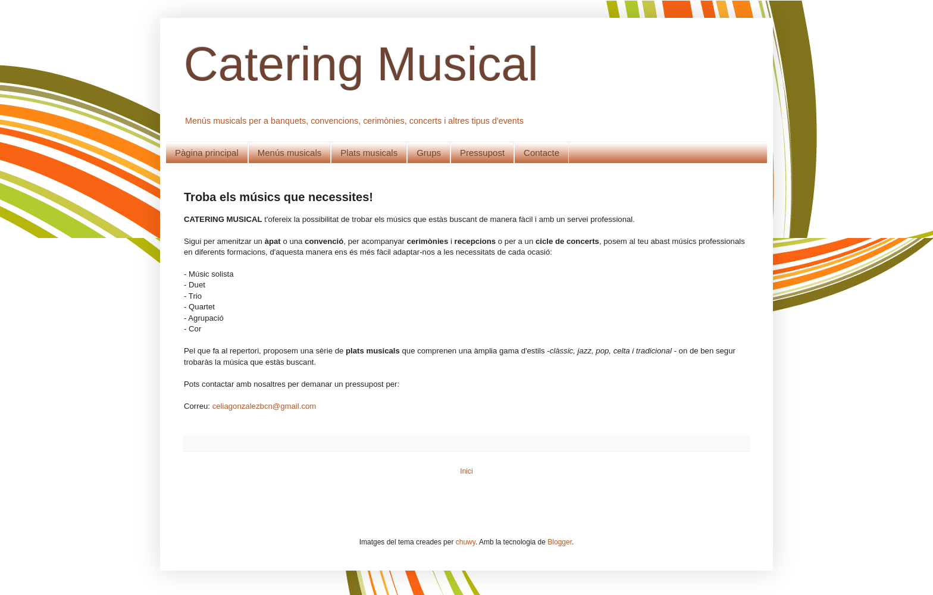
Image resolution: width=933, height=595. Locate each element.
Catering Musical (361, 63)
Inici (466, 471)
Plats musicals (368, 153)
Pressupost (482, 153)
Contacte (541, 153)
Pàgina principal (207, 153)
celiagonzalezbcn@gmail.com (264, 406)
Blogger (559, 542)
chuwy (465, 542)
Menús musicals (290, 153)
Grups (429, 153)
